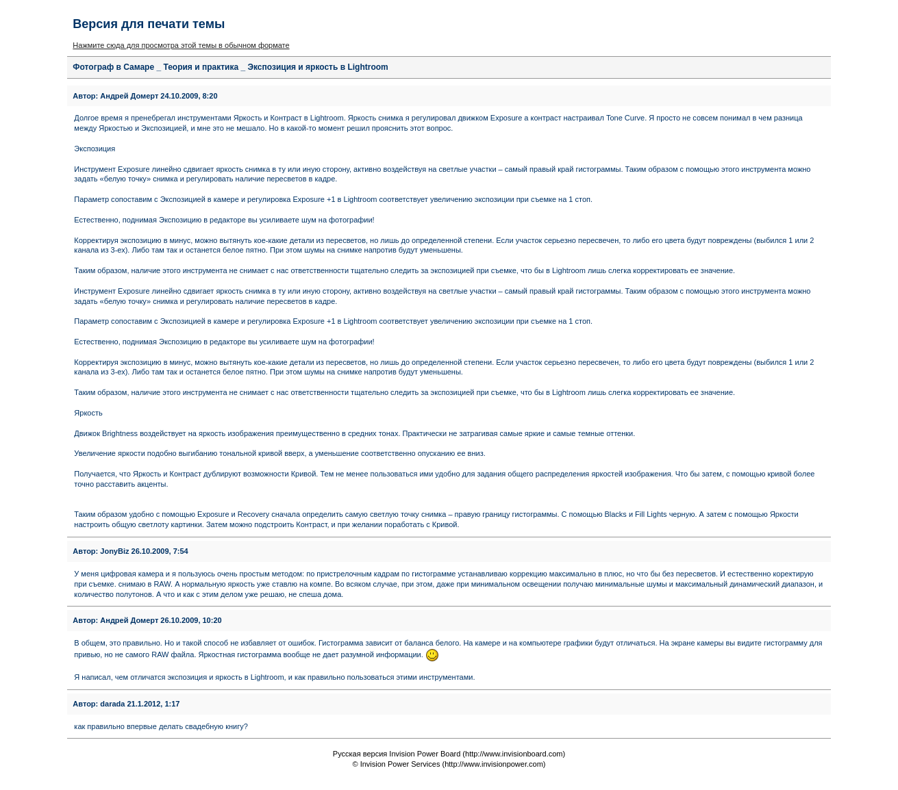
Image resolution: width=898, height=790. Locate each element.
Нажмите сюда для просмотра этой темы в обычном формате (181, 45)
